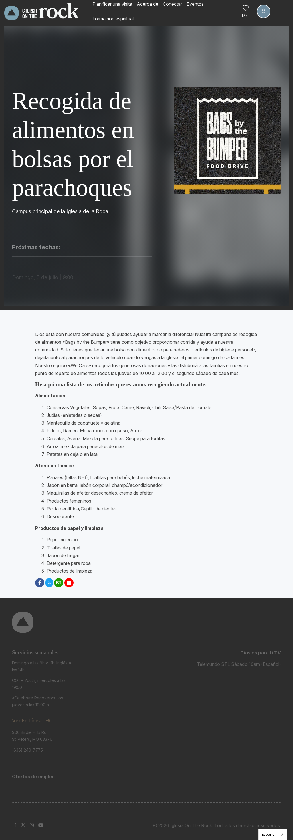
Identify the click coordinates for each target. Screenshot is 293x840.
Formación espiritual (113, 19)
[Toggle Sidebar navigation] (283, 11)
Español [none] (269, 834)
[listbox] (272, 834)
